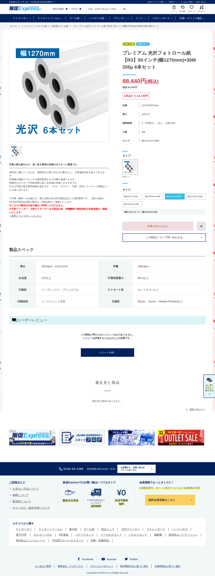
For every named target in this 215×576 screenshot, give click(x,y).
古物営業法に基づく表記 (167, 566)
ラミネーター (20, 18)
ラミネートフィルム (49, 18)
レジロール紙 (96, 18)
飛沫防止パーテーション (183, 534)
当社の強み (58, 9)
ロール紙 (75, 18)
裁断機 (158, 534)
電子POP (21, 534)
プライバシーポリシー (101, 566)
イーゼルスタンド (111, 534)
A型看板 (64, 534)
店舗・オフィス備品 (191, 18)
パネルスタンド (137, 534)
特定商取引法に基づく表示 (134, 566)
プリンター (120, 18)
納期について (20, 495)
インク (139, 18)
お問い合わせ (201, 2)
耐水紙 (73, 529)
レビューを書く (107, 352)
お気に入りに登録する (201, 226)
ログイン (113, 338)
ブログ (74, 9)
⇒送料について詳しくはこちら (25, 216)
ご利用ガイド (173, 2)
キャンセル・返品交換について (31, 507)
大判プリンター (130, 529)
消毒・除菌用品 (99, 540)
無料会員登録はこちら (161, 500)
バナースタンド (84, 534)
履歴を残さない (198, 409)
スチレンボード (161, 18)
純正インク (107, 529)
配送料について (21, 501)
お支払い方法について (25, 488)
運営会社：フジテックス (70, 566)
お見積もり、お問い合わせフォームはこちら (133, 468)
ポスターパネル (43, 534)
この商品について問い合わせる (164, 237)
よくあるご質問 (186, 2)
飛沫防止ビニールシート (30, 540)
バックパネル (180, 529)
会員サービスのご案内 (156, 2)
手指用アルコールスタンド (68, 540)
